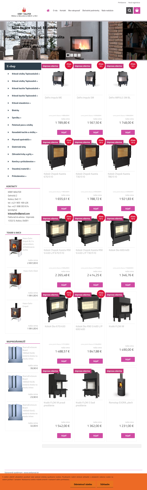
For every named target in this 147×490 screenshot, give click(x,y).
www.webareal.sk (31, 472)
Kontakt (63, 10)
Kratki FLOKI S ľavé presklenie (85, 404)
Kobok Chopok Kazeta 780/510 (119, 175)
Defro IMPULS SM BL (119, 97)
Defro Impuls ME (53, 97)
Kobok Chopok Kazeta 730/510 (87, 175)
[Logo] (24, 10)
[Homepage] (48, 10)
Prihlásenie (122, 2)
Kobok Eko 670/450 (55, 326)
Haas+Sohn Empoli (27, 305)
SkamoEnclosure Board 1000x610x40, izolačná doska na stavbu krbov (30, 410)
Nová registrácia (134, 2)
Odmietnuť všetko (83, 484)
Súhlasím (105, 484)
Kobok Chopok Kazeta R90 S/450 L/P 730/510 (89, 251)
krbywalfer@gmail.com (19, 213)
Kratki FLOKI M (116, 326)
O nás (55, 10)
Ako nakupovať (74, 10)
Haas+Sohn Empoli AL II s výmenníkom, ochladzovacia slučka (28, 244)
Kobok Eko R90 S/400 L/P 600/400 (89, 328)
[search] (129, 10)
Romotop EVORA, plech (121, 402)
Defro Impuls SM (85, 97)
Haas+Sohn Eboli (30, 270)
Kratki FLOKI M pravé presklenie (54, 404)
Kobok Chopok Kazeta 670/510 (55, 175)
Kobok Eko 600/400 (119, 250)
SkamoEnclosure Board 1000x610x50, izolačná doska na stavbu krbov (30, 353)
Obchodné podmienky (90, 10)
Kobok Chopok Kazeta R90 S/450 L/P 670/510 (57, 251)
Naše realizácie (107, 10)
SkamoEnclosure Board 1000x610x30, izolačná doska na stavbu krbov (30, 382)
